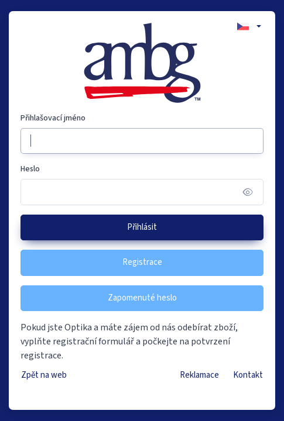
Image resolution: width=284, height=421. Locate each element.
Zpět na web (44, 375)
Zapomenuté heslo (142, 298)
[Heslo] (142, 192)
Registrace (142, 262)
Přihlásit (142, 227)
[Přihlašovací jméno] (142, 141)
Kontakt (248, 375)
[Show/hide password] (248, 192)
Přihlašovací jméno (52, 118)
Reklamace (199, 375)
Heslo (30, 169)
